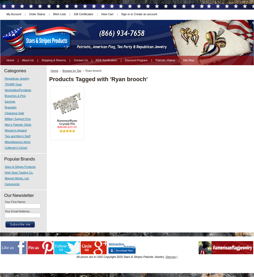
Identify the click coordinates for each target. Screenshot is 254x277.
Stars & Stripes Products (20, 166)
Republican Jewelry (17, 78)
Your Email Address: (17, 211)
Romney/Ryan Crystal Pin (67, 122)
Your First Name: (15, 201)
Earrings (10, 101)
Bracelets (10, 107)
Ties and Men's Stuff (17, 136)
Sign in (125, 14)
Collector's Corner (16, 147)
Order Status (37, 14)
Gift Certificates (83, 14)
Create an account (145, 14)
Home (54, 70)
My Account (14, 14)
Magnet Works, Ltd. (17, 178)
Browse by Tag (71, 70)
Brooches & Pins (15, 95)
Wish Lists (59, 14)
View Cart (107, 14)
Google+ (6, 2)
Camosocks (12, 184)
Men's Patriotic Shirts (18, 124)
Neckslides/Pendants (18, 90)
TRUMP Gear (13, 84)
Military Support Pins (18, 118)
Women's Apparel (16, 130)
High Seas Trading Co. (19, 172)
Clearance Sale (14, 113)
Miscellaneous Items (18, 141)
